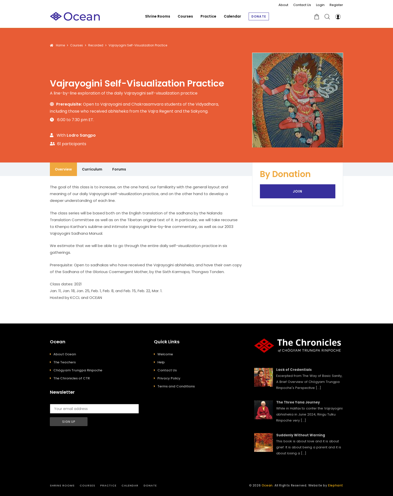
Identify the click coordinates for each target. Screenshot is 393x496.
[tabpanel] (146, 242)
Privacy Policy (168, 378)
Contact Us (302, 5)
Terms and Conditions (176, 386)
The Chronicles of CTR (71, 378)
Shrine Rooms (62, 485)
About (283, 5)
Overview (63, 169)
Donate (150, 485)
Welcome (165, 354)
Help (161, 362)
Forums (119, 169)
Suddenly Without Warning (300, 435)
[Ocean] (75, 16)
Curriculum (92, 169)
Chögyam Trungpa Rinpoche (77, 370)
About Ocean (64, 354)
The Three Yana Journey (298, 402)
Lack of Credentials (294, 369)
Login (320, 5)
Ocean (267, 485)
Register (336, 5)
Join (297, 191)
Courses (87, 485)
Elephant (335, 485)
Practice (108, 485)
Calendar (130, 485)
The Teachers (64, 362)
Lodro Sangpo (81, 135)
